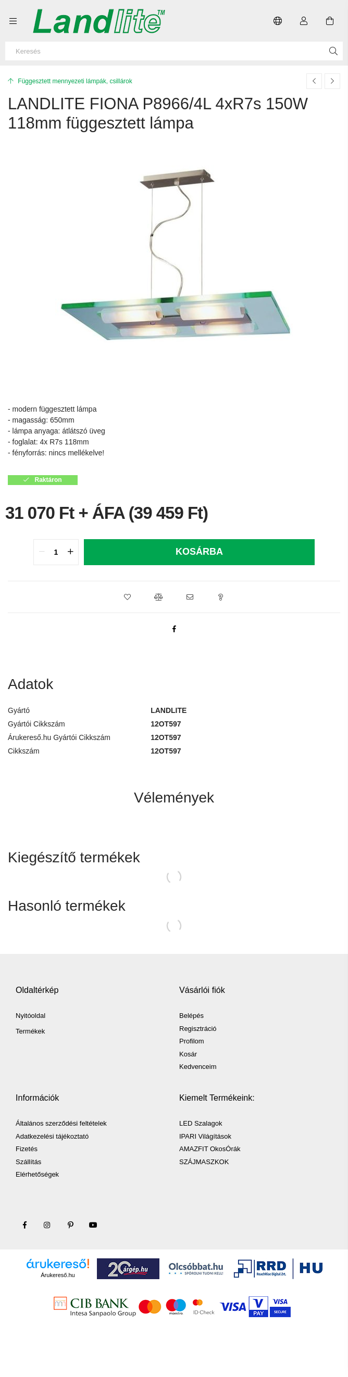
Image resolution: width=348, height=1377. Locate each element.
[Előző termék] (314, 81)
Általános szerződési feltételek (61, 1123)
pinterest (70, 1225)
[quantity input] (56, 552)
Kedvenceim (198, 1066)
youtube (93, 1225)
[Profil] (304, 20)
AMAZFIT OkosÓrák (210, 1149)
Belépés (191, 1015)
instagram (47, 1225)
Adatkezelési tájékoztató (52, 1136)
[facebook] (174, 628)
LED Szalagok (200, 1123)
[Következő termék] (332, 81)
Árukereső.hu (57, 1275)
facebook (24, 1225)
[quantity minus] (41, 552)
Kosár (188, 1054)
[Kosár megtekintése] (330, 20)
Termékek (30, 1031)
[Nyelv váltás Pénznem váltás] (278, 20)
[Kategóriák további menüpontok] (13, 20)
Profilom (191, 1041)
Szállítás (28, 1162)
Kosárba (199, 551)
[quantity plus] (70, 552)
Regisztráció (198, 1028)
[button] (127, 597)
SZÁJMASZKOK (204, 1162)
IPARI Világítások (205, 1136)
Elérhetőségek (37, 1174)
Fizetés (27, 1149)
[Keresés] (174, 51)
